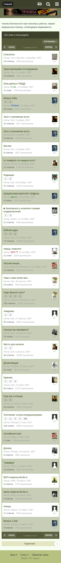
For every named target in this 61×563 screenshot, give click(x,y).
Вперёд (48, 47)
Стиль (24, 555)
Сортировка (50, 42)
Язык (13, 555)
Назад (11, 47)
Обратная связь (40, 555)
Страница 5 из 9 (30, 47)
